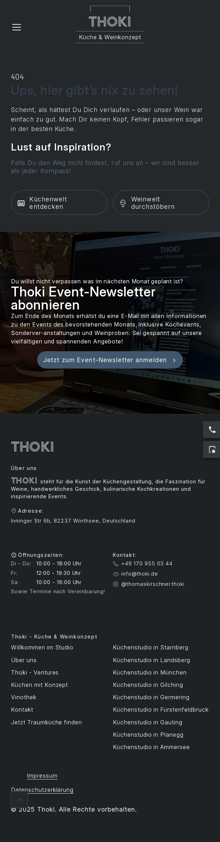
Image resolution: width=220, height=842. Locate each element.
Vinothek (23, 697)
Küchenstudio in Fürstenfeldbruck (161, 709)
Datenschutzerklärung (42, 789)
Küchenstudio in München (150, 672)
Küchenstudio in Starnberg (151, 647)
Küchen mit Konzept (39, 684)
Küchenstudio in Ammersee (151, 746)
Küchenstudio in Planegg (148, 734)
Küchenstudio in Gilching (148, 684)
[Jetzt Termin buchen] (211, 449)
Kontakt (22, 709)
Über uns (24, 660)
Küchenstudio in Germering (151, 697)
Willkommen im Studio (42, 647)
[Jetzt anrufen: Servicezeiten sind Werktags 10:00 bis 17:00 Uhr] (211, 429)
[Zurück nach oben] (19, 799)
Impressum (42, 775)
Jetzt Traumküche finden (46, 722)
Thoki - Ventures (35, 672)
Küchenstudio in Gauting (148, 722)
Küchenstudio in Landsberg (151, 660)
